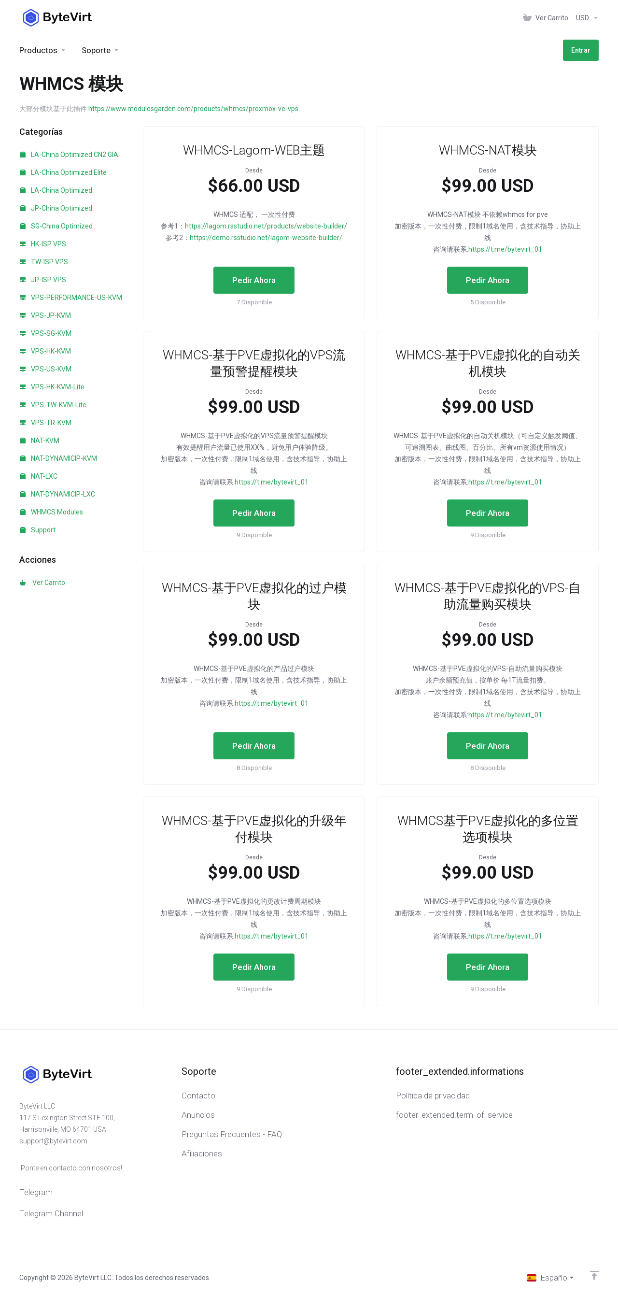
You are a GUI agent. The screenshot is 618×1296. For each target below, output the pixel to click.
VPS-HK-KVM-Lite (52, 387)
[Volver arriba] (594, 1275)
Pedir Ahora (254, 280)
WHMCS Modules (51, 512)
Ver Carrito (42, 582)
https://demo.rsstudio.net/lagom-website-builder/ (266, 238)
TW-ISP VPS (44, 262)
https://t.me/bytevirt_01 (505, 249)
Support (38, 530)
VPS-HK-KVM (45, 351)
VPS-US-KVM (45, 369)
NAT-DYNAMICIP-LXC (57, 494)
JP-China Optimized (56, 208)
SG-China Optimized (56, 226)
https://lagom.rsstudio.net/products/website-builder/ (266, 226)
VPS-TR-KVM (45, 423)
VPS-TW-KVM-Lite (53, 405)
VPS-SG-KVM (45, 333)
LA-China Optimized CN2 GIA (69, 154)
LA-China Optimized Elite (63, 172)
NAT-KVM (39, 440)
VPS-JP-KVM (45, 315)
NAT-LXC (38, 476)
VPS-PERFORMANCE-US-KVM (71, 297)
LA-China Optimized (56, 190)
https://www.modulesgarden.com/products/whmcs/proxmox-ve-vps (193, 109)
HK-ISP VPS (43, 244)
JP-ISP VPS (43, 280)
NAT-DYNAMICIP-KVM (58, 458)
